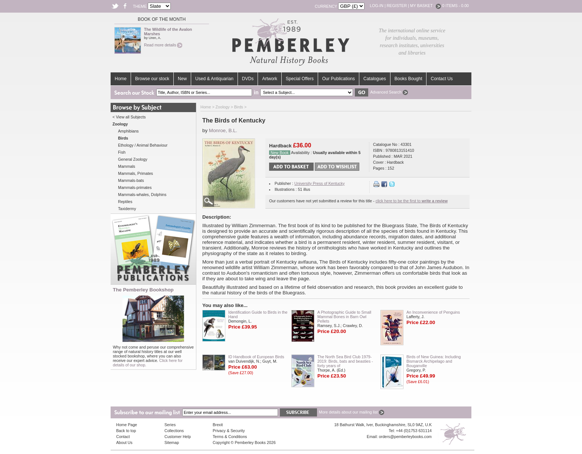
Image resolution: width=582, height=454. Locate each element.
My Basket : (425, 5)
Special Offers (300, 78)
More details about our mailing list (351, 412)
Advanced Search (389, 92)
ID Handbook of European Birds (256, 357)
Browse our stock (152, 78)
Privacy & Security (229, 430)
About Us (124, 442)
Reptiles (125, 201)
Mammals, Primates (135, 173)
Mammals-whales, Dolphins (142, 194)
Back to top (126, 430)
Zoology (223, 107)
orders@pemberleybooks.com (405, 436)
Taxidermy (127, 208)
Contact (123, 436)
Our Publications (338, 78)
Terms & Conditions (230, 436)
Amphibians (128, 131)
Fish (121, 152)
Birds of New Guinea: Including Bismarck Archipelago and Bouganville (433, 361)
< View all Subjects (129, 117)
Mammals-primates (135, 187)
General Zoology (132, 159)
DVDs (248, 78)
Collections (174, 430)
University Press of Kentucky (319, 183)
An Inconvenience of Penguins (433, 312)
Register (397, 5)
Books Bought (408, 78)
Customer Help (177, 436)
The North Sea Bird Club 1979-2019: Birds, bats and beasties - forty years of (345, 361)
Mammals (126, 166)
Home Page (126, 424)
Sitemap (171, 442)
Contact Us (441, 78)
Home (121, 78)
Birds (238, 107)
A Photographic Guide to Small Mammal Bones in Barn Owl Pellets (344, 316)
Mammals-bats (131, 180)
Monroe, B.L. (223, 130)
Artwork (269, 78)
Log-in (376, 5)
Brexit (218, 424)
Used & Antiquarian (214, 78)
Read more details (163, 45)
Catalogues (374, 78)
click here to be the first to (412, 201)
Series (170, 424)
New (182, 78)
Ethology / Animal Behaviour (142, 145)
